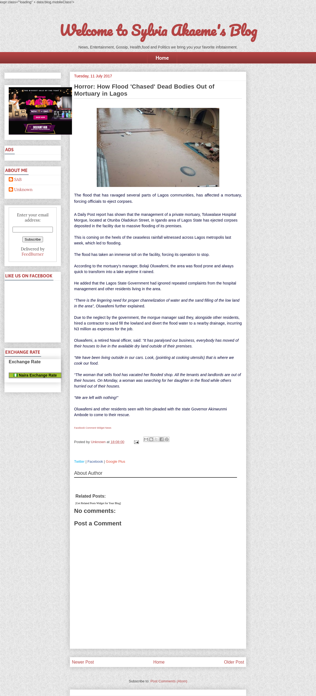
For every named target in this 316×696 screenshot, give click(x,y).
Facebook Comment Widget (89, 427)
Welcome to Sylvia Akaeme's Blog (158, 30)
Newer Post (83, 662)
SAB (18, 179)
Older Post (234, 662)
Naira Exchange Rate (35, 375)
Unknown (23, 189)
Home (162, 58)
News (108, 427)
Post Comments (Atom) (168, 681)
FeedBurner (33, 254)
